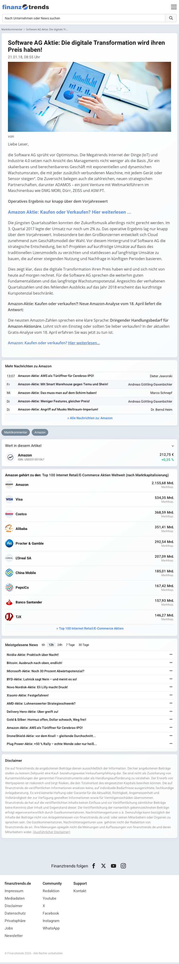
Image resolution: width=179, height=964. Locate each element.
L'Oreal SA (23, 559)
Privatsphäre (15, 922)
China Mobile (26, 574)
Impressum (14, 892)
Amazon (39, 433)
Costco (21, 515)
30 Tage (84, 646)
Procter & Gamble (30, 544)
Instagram (51, 922)
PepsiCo (22, 589)
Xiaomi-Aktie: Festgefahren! (28, 696)
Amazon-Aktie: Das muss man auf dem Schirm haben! (57, 393)
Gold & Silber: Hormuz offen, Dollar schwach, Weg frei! (46, 721)
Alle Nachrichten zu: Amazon (91, 419)
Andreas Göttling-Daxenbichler (150, 385)
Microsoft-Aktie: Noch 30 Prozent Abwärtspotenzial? (45, 672)
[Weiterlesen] (170, 656)
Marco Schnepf (161, 394)
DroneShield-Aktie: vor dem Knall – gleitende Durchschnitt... (51, 737)
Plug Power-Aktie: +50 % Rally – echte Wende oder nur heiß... (52, 745)
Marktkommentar (11, 29)
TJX (19, 618)
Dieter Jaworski (161, 377)
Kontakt (79, 892)
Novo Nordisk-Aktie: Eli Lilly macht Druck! (37, 688)
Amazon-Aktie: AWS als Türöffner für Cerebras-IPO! (56, 377)
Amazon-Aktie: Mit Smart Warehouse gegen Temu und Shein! (63, 385)
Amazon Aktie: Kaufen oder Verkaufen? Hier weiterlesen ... (70, 212)
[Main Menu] (174, 7)
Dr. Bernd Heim (161, 410)
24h (60, 646)
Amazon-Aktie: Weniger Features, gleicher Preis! (54, 402)
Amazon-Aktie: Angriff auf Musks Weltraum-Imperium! (58, 410)
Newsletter (14, 937)
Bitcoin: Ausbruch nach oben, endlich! (34, 664)
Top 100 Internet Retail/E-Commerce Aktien (91, 629)
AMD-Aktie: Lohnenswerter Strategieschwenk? (41, 705)
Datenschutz (15, 915)
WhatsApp (51, 930)
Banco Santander (29, 603)
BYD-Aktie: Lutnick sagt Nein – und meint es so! (42, 680)
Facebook (51, 915)
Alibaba (22, 530)
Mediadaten (15, 900)
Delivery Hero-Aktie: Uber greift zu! (32, 713)
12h (51, 646)
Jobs (9, 930)
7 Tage (70, 646)
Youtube (49, 900)
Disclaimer (13, 907)
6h (43, 646)
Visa (19, 500)
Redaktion (51, 892)
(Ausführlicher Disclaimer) (51, 833)
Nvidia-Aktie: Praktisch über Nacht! (33, 656)
